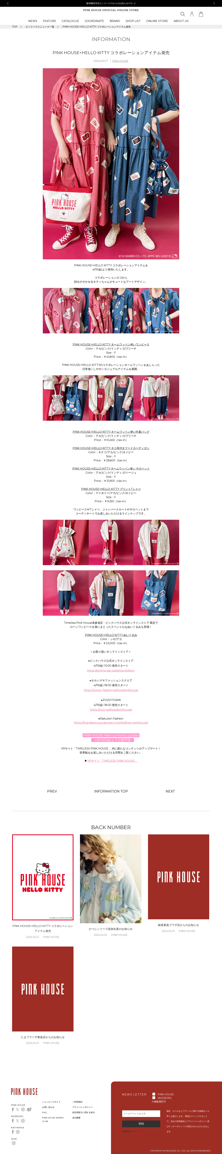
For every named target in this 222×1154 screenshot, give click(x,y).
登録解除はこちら (129, 1131)
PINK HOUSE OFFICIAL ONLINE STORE (111, 10)
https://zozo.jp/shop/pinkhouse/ (111, 709)
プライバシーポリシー (82, 1107)
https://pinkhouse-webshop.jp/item (111, 670)
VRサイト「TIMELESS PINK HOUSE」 (112, 760)
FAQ (44, 1112)
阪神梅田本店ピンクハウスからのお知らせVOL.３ (111, 3)
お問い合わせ (48, 1107)
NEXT (170, 791)
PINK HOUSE (120, 61)
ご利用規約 (77, 1102)
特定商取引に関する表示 (83, 1112)
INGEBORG (165, 1098)
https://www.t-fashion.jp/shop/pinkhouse (111, 690)
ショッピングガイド (51, 1102)
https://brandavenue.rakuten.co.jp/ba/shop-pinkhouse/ (111, 722)
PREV (52, 791)
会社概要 (76, 1117)
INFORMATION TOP (111, 791)
